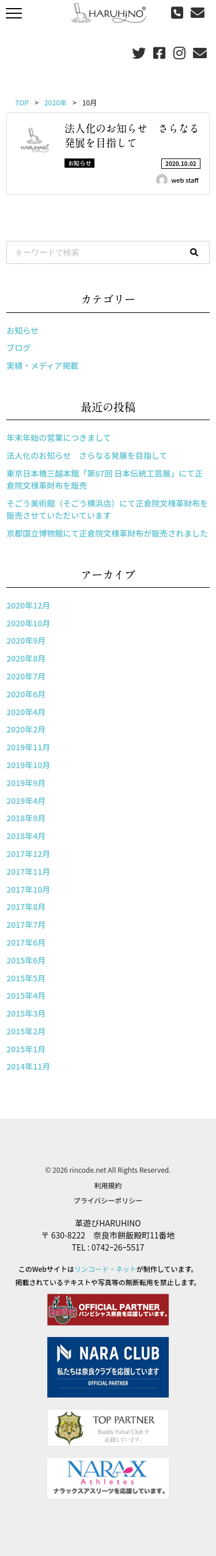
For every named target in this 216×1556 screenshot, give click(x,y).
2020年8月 (26, 658)
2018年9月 (26, 818)
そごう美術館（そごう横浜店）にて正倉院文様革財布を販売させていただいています (107, 509)
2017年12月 (28, 853)
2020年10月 (28, 623)
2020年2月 (26, 729)
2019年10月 (28, 765)
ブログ (18, 347)
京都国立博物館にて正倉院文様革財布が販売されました (107, 533)
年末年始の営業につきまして (58, 437)
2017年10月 (28, 889)
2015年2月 (26, 1031)
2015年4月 (26, 995)
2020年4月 (26, 711)
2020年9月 (26, 640)
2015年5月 (26, 978)
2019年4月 (26, 800)
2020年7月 (26, 676)
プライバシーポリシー (108, 1200)
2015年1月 (26, 1049)
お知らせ (22, 330)
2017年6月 (26, 942)
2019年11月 (28, 747)
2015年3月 (26, 1013)
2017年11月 (28, 871)
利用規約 (108, 1185)
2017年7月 (26, 924)
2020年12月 (28, 605)
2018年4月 (26, 835)
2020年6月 (26, 694)
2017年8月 (26, 906)
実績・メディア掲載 (42, 365)
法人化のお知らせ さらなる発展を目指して (86, 455)
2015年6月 (26, 960)
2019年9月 (26, 782)
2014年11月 (28, 1066)
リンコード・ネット (105, 1269)
